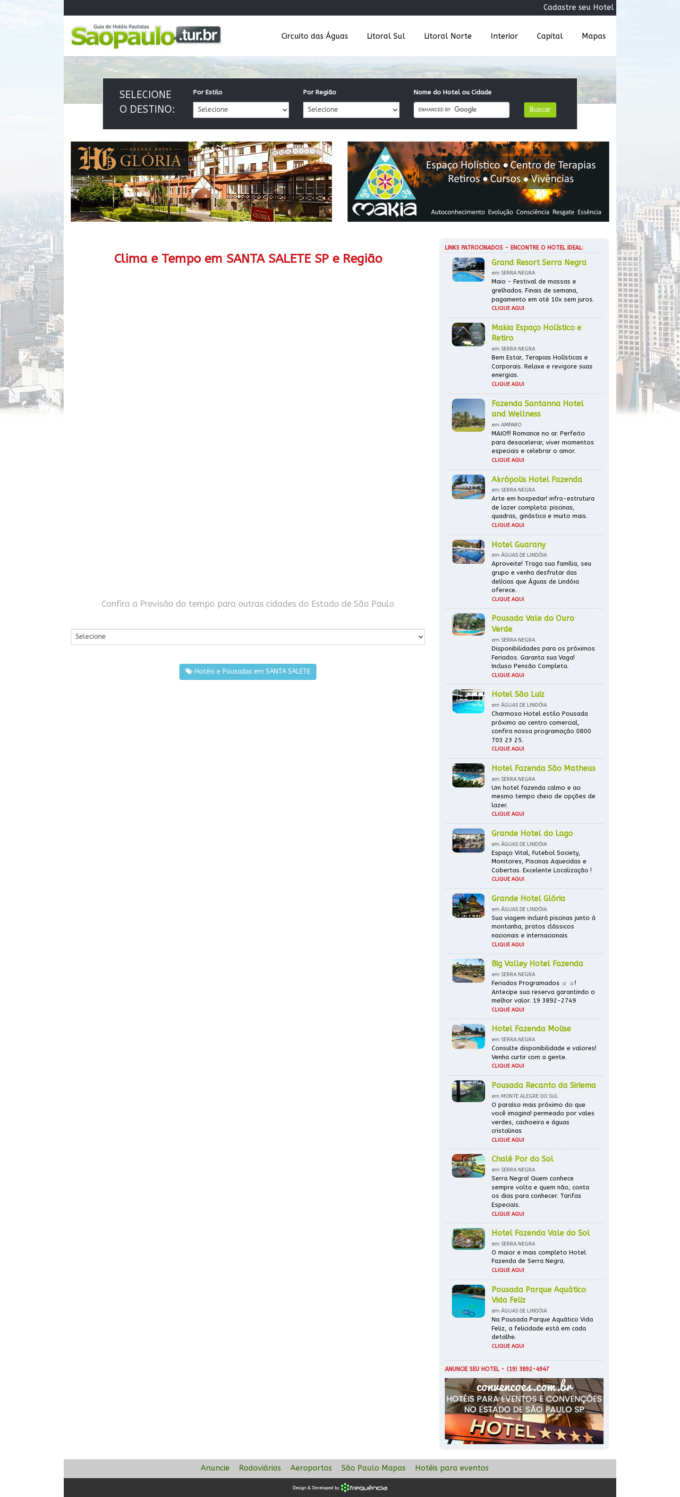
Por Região (319, 92)
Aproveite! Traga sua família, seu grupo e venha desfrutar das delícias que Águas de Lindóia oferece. (541, 577)
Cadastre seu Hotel (579, 7)
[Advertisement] (159, 509)
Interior (504, 36)
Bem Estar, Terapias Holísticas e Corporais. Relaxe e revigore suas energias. (542, 366)
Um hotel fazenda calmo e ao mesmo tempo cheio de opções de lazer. (543, 796)
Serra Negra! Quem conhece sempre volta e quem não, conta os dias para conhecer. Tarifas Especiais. (540, 1191)
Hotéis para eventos (452, 1468)
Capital (550, 36)
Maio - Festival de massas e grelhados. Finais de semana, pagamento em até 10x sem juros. (543, 290)
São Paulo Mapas (373, 1468)
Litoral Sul (386, 36)
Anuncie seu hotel (472, 1369)
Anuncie (215, 1468)
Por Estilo (207, 92)
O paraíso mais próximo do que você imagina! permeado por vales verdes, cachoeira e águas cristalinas (543, 1118)
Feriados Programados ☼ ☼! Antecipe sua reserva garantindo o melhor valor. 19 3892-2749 (543, 991)
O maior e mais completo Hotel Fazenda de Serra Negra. (539, 1257)
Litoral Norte (448, 36)
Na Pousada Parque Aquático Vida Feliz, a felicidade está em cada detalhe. (542, 1328)
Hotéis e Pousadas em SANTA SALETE (248, 672)
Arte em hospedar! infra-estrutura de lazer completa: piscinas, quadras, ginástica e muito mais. (543, 507)
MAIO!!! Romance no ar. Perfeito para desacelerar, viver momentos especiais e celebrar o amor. (543, 442)
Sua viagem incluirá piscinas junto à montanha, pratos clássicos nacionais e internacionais (543, 926)
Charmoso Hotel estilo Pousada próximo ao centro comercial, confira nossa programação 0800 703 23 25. (541, 727)
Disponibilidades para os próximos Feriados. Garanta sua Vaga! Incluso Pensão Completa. (543, 657)
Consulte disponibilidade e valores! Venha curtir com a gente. (544, 1053)
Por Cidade (87, 619)
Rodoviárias (260, 1468)
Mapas (594, 36)
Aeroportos (311, 1468)
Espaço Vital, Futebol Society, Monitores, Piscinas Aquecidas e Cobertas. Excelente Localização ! (542, 861)
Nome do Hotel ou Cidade (453, 92)
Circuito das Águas (314, 36)
